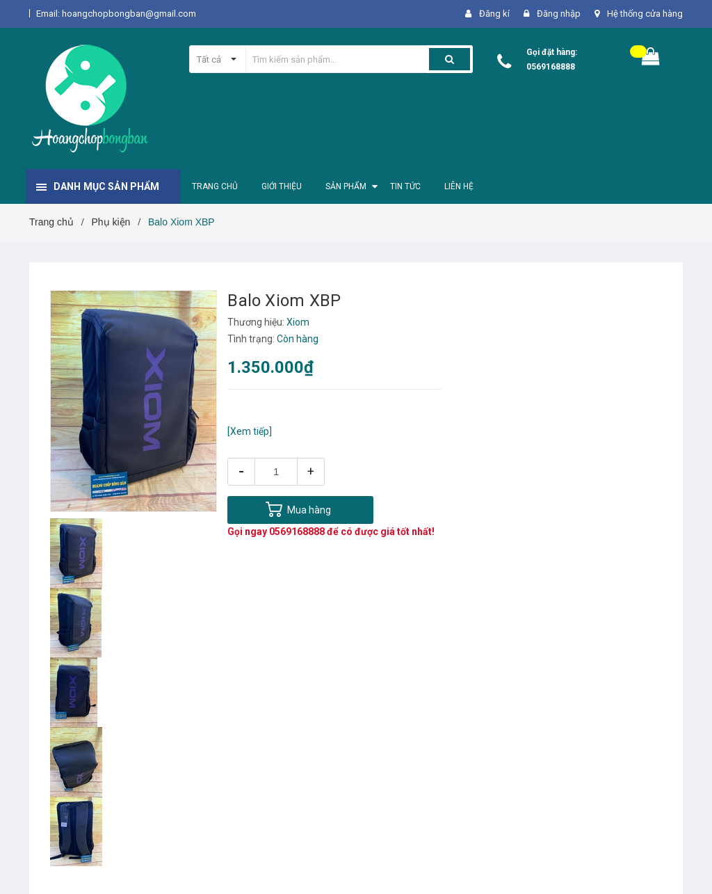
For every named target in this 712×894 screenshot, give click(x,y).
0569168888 (550, 67)
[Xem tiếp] (249, 431)
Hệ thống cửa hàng (645, 13)
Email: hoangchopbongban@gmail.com (116, 13)
